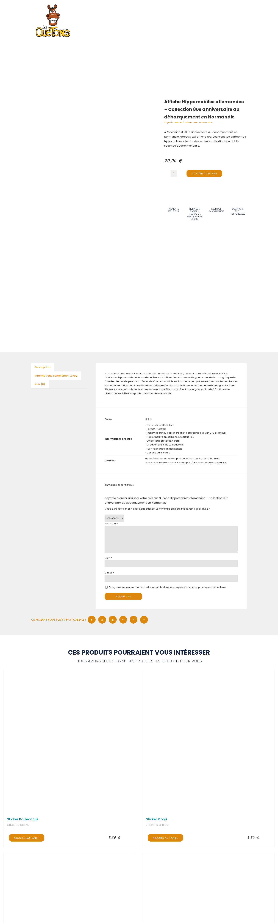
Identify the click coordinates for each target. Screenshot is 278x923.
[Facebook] (91, 619)
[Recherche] (214, 8)
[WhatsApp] (123, 619)
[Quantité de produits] (174, 173)
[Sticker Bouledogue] (69, 675)
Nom (108, 558)
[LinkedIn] (112, 619)
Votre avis (111, 523)
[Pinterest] (133, 619)
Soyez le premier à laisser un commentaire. (188, 122)
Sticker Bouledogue (23, 819)
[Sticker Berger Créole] (208, 858)
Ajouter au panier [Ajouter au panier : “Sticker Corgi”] (165, 838)
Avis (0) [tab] (40, 384)
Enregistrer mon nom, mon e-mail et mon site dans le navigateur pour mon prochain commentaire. (167, 587)
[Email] (144, 619)
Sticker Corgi (156, 819)
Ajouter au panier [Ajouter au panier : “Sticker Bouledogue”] (27, 838)
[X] (102, 619)
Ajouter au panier (204, 173)
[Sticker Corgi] (208, 675)
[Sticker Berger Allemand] (69, 858)
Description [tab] (42, 367)
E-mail (109, 572)
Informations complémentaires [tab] (56, 375)
